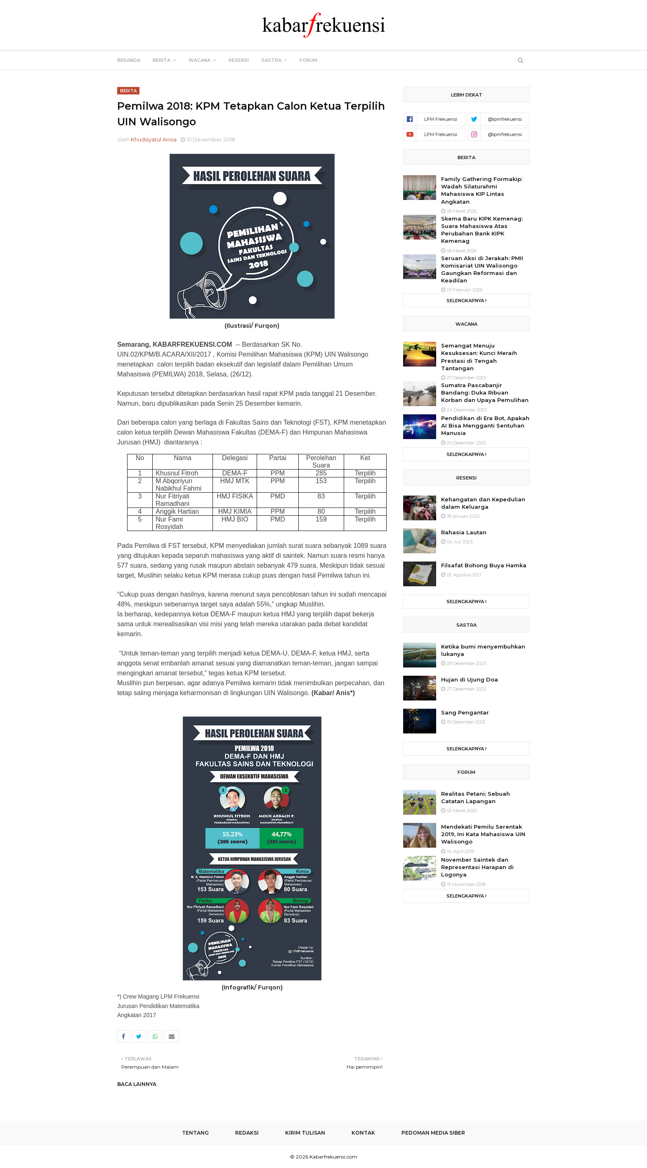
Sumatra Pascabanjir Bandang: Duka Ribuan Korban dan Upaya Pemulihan (485, 392)
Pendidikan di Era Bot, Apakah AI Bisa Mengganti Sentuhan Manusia (485, 425)
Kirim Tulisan (305, 1133)
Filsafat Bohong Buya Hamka (484, 565)
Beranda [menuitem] (128, 60)
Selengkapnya (465, 300)
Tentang (195, 1133)
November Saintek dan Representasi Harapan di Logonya (477, 867)
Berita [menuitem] (161, 60)
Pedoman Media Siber (433, 1133)
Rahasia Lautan (463, 532)
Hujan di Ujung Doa (469, 679)
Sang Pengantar (465, 712)
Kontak (363, 1133)
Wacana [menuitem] (199, 60)
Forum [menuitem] (308, 60)
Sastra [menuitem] (271, 60)
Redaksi (247, 1133)
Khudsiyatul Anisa (154, 139)
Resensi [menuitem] (239, 60)
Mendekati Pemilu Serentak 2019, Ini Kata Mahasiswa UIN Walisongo (483, 834)
